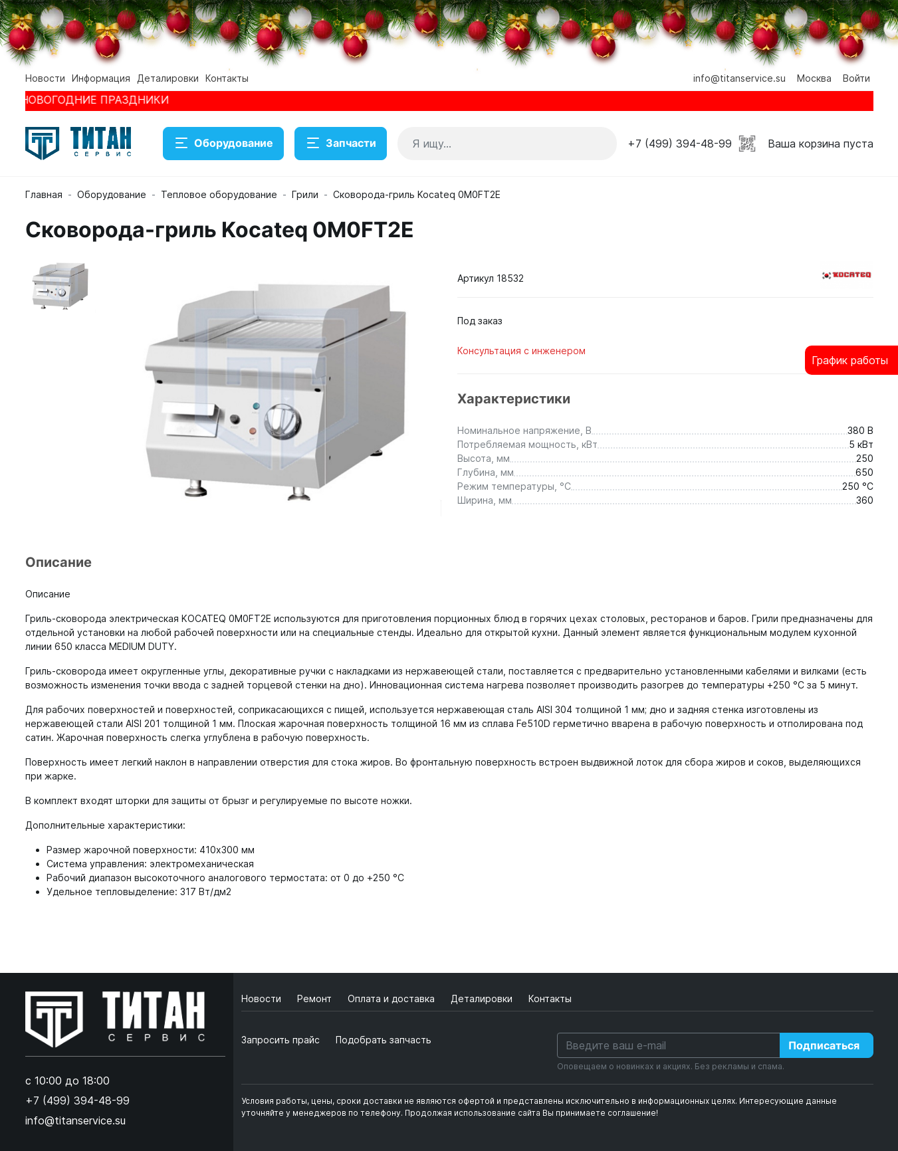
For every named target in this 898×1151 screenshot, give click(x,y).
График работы (850, 360)
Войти (856, 78)
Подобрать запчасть (383, 1039)
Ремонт (315, 998)
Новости (45, 78)
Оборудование (223, 143)
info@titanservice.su (739, 78)
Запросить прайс (280, 1039)
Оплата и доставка (392, 998)
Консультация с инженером (521, 350)
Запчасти (340, 143)
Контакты (227, 78)
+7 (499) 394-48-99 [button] (679, 143)
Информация (101, 78)
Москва (814, 78)
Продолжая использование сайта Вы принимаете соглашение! (531, 1113)
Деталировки (168, 78)
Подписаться (823, 1045)
